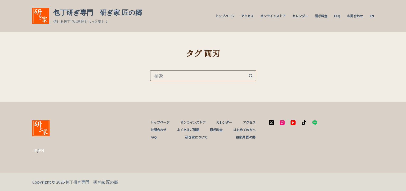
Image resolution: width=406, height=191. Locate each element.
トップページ (225, 16)
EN (372, 16)
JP (34, 150)
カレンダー (300, 16)
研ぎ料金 (321, 16)
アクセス (247, 16)
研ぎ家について (196, 137)
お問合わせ (355, 16)
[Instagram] (282, 122)
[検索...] (198, 75)
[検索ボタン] (251, 75)
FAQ (337, 16)
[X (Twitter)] (271, 122)
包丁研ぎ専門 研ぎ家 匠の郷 (97, 12)
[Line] (314, 122)
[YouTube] (293, 122)
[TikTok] (303, 122)
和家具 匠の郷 (246, 137)
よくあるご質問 (188, 130)
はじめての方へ (244, 130)
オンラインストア (273, 16)
